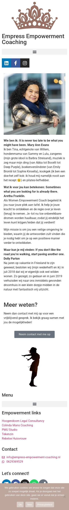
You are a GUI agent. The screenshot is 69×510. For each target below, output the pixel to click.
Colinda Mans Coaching (17, 425)
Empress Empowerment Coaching (33, 39)
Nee (29, 504)
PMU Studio (9, 429)
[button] (34, 52)
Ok (20, 504)
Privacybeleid (44, 504)
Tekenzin (7, 434)
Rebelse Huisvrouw (14, 438)
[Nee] (64, 496)
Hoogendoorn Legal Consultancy (23, 421)
